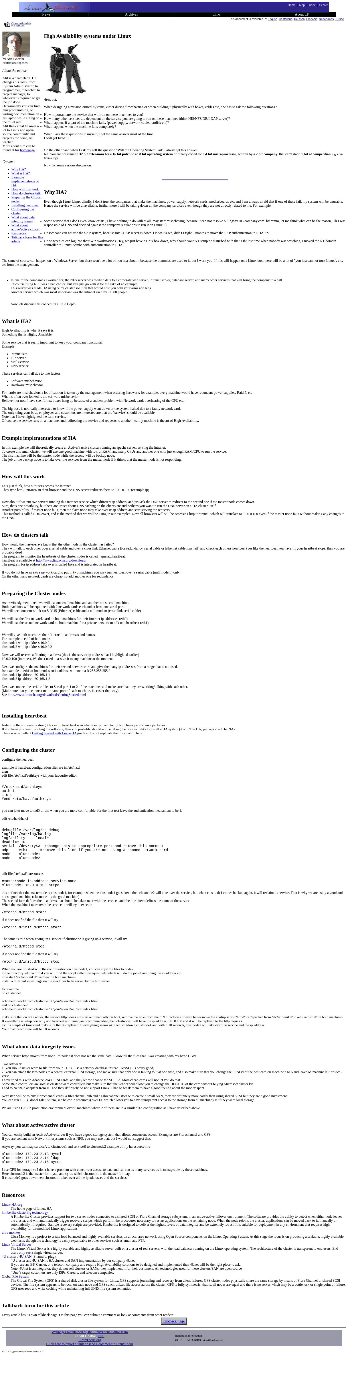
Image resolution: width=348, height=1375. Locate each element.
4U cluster (9, 1275)
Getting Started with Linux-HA (54, 733)
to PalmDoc (19, 25)
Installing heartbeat (25, 205)
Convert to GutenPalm (21, 23)
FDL (101, 1355)
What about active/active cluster (25, 227)
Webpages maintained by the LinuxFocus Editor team (89, 1351)
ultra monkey (11, 1251)
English (272, 19)
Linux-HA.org (12, 1223)
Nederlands (326, 19)
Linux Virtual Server (16, 1263)
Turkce (339, 19)
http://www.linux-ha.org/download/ (61, 560)
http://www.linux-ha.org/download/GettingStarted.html (47, 695)
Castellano (285, 19)
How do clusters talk (26, 193)
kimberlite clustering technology (25, 1231)
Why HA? (18, 169)
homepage (27, 150)
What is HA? (20, 173)
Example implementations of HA (25, 181)
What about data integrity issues (23, 219)
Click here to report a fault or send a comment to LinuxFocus (89, 1363)
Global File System (15, 1295)
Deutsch (299, 19)
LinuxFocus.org (90, 1359)
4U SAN (25, 1275)
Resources (18, 233)
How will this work (25, 189)
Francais (311, 19)
